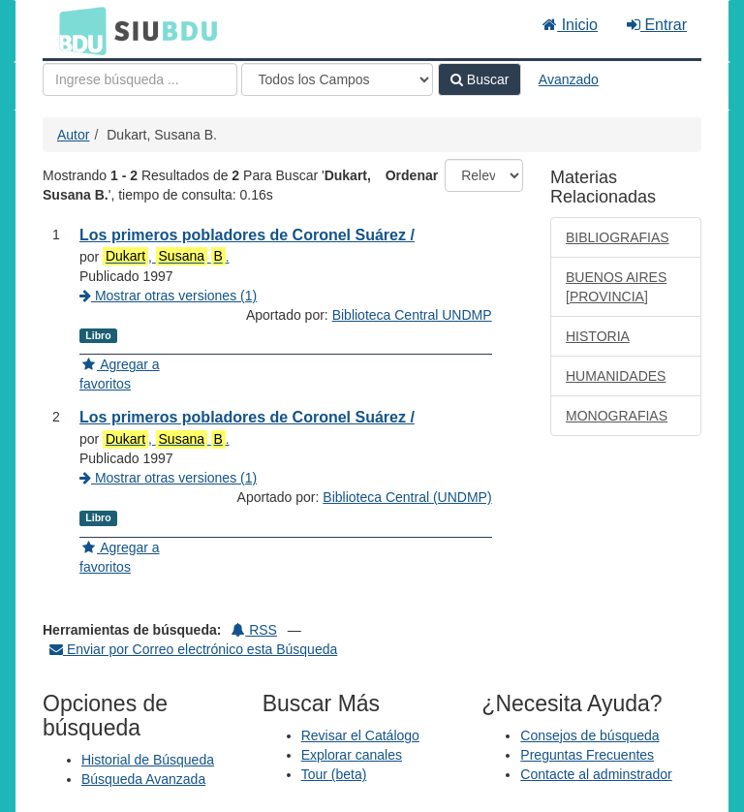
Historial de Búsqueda (147, 759)
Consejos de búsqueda (589, 735)
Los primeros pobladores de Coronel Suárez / (247, 235)
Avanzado (569, 79)
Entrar (657, 24)
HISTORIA (598, 336)
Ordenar (412, 175)
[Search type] (337, 79)
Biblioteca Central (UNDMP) (407, 497)
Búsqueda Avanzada (143, 779)
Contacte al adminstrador (595, 774)
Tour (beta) (334, 774)
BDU (77, 30)
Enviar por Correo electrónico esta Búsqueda (193, 649)
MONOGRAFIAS (616, 415)
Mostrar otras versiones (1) (168, 295)
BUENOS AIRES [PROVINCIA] (616, 286)
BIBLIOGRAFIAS (617, 237)
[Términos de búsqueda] (140, 79)
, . (166, 256)
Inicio (570, 24)
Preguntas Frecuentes (587, 755)
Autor (73, 134)
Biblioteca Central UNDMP (412, 315)
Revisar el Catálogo (360, 735)
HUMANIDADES (616, 376)
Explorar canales (351, 755)
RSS (254, 630)
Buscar (479, 79)
